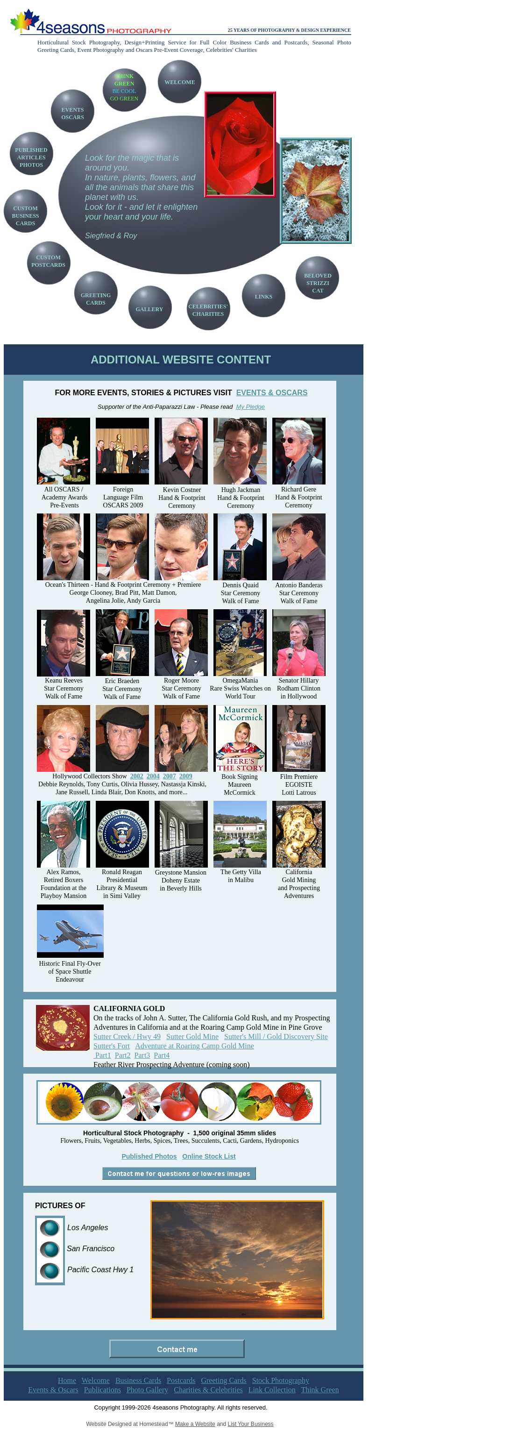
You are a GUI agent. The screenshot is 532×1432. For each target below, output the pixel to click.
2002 (136, 776)
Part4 (162, 1055)
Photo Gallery (147, 1390)
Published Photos (149, 1156)
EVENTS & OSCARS (272, 393)
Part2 (123, 1055)
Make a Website (195, 1424)
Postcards (181, 1380)
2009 (185, 776)
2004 (153, 776)
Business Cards (138, 1380)
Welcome (96, 1380)
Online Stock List (208, 1156)
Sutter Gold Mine (192, 1036)
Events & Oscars (53, 1390)
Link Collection (272, 1390)
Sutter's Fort (111, 1046)
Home (67, 1380)
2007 (169, 776)
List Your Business (251, 1424)
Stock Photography (280, 1380)
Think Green (320, 1390)
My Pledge (250, 406)
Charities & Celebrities (208, 1390)
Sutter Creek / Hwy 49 (127, 1036)
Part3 (142, 1055)
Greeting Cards (223, 1380)
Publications (102, 1390)
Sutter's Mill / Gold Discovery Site (276, 1036)
